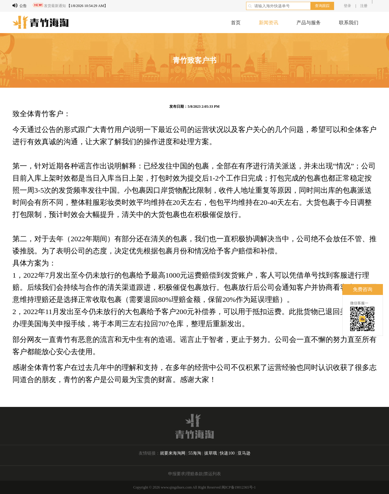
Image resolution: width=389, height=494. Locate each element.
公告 (19, 5)
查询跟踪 (322, 6)
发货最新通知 (55, 6)
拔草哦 (211, 453)
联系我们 (348, 22)
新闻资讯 (268, 22)
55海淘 (194, 453)
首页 (236, 22)
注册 (363, 6)
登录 (347, 6)
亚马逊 (244, 453)
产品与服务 (308, 22)
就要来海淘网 (172, 453)
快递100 (228, 453)
